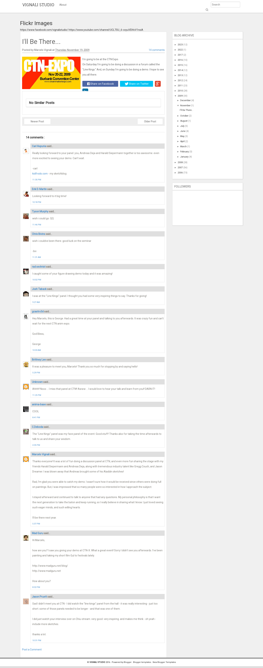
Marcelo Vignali (41, 454)
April (182, 141)
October (184, 116)
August (184, 121)
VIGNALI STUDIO (38, 4)
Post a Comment (32, 649)
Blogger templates (142, 662)
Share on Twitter (137, 83)
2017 (180, 55)
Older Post (150, 121)
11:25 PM (36, 395)
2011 (180, 85)
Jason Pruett (39, 596)
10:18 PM (36, 202)
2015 (180, 65)
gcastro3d (38, 311)
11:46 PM (36, 225)
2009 (180, 96)
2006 (180, 172)
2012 (180, 80)
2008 (180, 162)
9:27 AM (36, 302)
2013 (180, 75)
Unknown (37, 381)
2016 (180, 60)
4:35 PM (36, 445)
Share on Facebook (100, 83)
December (185, 100)
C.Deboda (38, 426)
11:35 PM (36, 180)
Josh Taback (39, 289)
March (183, 146)
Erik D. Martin (39, 189)
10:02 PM (36, 280)
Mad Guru (38, 533)
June (183, 131)
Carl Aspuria (39, 146)
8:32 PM (36, 587)
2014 (180, 70)
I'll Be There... (186, 110)
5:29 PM (36, 372)
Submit (206, 9)
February (184, 151)
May (182, 136)
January (184, 156)
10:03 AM (36, 350)
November (185, 105)
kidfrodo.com (40, 173)
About (62, 4)
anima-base (39, 404)
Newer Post (37, 121)
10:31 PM (36, 640)
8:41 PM (36, 417)
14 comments (157, 49)
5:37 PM (36, 524)
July (182, 126)
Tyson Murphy (40, 211)
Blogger (128, 662)
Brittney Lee (39, 359)
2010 (180, 90)
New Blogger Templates (164, 662)
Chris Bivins (39, 233)
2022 (180, 49)
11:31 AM (36, 257)
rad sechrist (39, 266)
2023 (180, 44)
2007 (180, 167)
